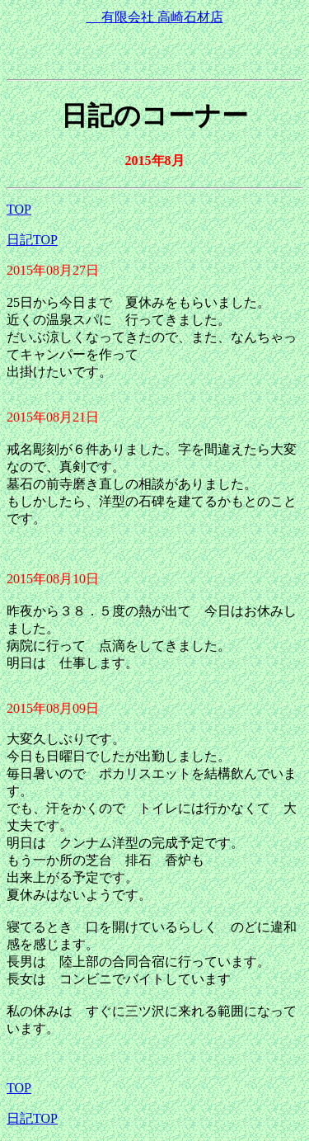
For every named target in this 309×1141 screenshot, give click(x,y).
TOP (19, 209)
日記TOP (32, 240)
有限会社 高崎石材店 (155, 17)
